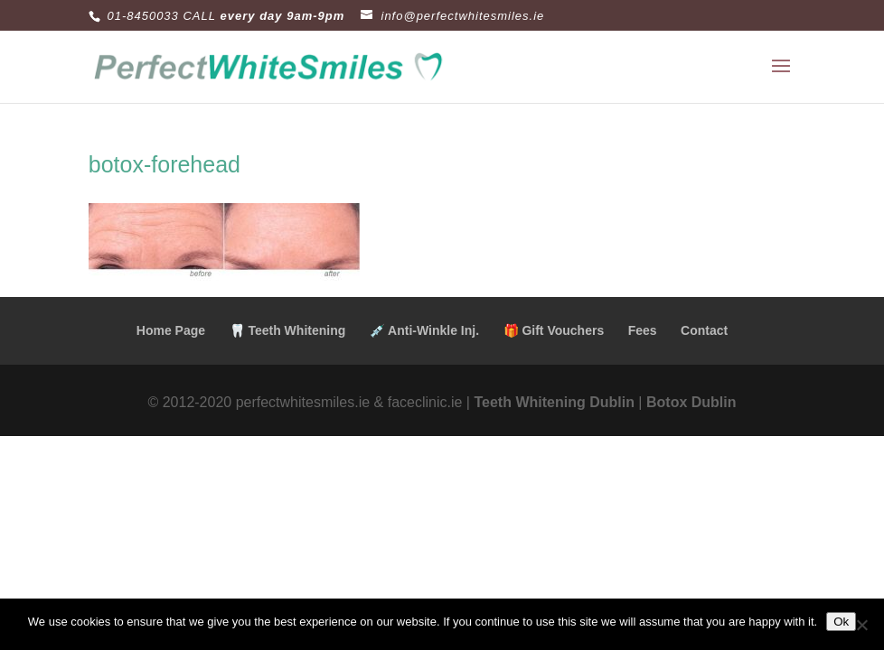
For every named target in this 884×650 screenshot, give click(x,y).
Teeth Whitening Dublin (554, 402)
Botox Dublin (691, 402)
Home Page (170, 330)
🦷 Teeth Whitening (288, 330)
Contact (704, 330)
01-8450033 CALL (161, 16)
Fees (642, 330)
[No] (861, 625)
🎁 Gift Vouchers (554, 330)
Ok (841, 621)
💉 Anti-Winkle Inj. (424, 330)
